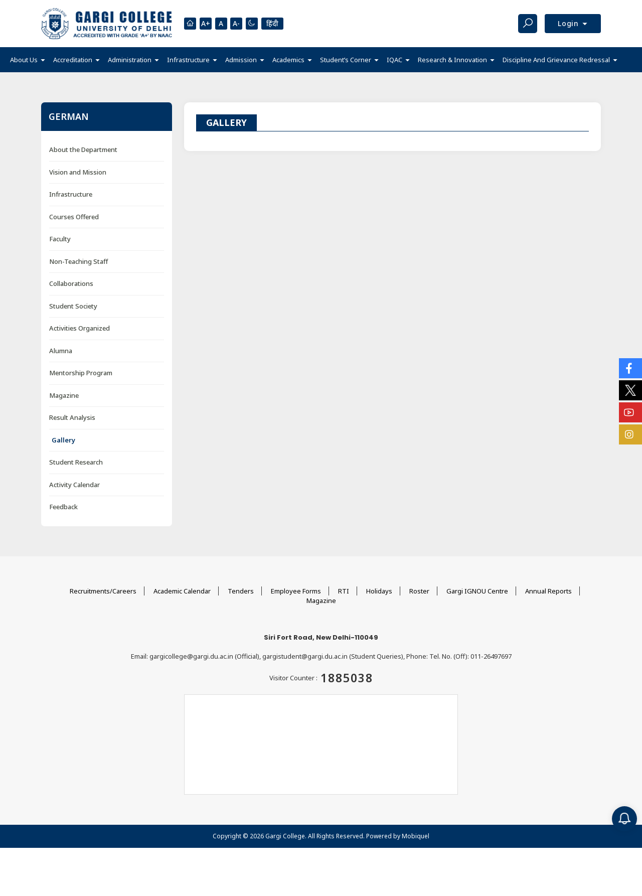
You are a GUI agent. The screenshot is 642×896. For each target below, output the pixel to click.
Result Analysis (72, 417)
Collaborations (71, 283)
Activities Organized (79, 328)
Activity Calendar (74, 484)
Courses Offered (74, 216)
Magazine (64, 395)
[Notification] (624, 818)
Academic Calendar (182, 590)
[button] (27, 60)
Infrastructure (70, 194)
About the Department (83, 149)
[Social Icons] (630, 368)
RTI (343, 590)
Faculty (60, 238)
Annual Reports (548, 590)
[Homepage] (190, 24)
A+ (205, 24)
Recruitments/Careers (103, 590)
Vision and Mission (77, 172)
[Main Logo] (106, 23)
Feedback (63, 506)
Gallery (63, 439)
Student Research (76, 462)
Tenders (241, 590)
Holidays (379, 590)
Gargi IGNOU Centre (477, 590)
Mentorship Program (80, 372)
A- (236, 24)
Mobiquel (415, 836)
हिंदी (273, 23)
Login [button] (569, 23)
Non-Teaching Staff (78, 261)
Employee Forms (296, 590)
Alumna (60, 350)
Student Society (73, 306)
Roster (419, 590)
